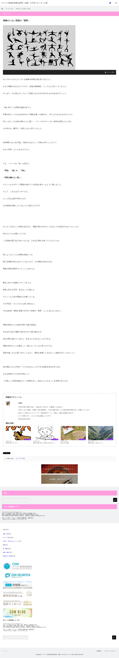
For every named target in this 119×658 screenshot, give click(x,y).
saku (12, 458)
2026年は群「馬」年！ (12, 443)
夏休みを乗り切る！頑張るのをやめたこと (44, 443)
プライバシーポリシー (110, 651)
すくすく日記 (110, 72)
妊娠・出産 (6, 534)
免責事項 (99, 651)
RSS (7, 651)
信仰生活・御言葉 (7, 556)
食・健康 (5, 548)
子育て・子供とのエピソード (10, 541)
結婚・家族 (6, 552)
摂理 (4, 545)
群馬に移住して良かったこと (95, 443)
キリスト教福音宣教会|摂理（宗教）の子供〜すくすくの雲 (58, 654)
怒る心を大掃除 (65, 443)
